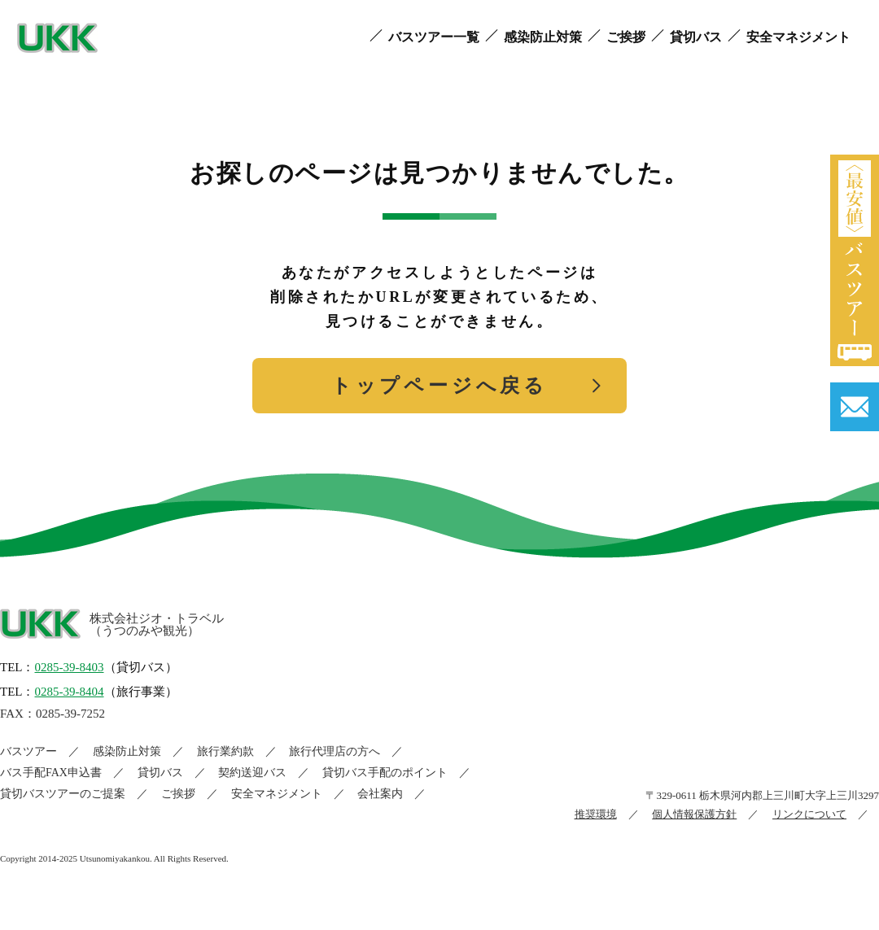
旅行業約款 (225, 751)
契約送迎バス (252, 772)
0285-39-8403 (69, 667)
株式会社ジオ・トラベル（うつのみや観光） (157, 624)
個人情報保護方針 (694, 814)
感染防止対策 (127, 751)
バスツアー (28, 751)
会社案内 (380, 794)
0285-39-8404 (69, 691)
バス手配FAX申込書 (51, 772)
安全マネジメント (276, 794)
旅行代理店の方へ (334, 751)
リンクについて (809, 814)
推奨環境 (596, 814)
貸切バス (160, 772)
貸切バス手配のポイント (385, 772)
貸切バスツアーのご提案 (62, 794)
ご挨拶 (178, 794)
